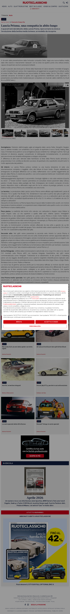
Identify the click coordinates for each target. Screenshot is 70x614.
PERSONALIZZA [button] (35, 326)
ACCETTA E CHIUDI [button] (51, 322)
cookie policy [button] (35, 297)
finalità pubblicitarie (9, 304)
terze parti (35, 298)
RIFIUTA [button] (19, 322)
